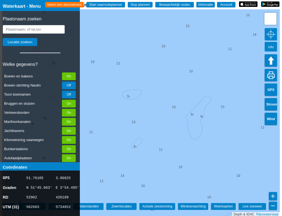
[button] (270, 19)
